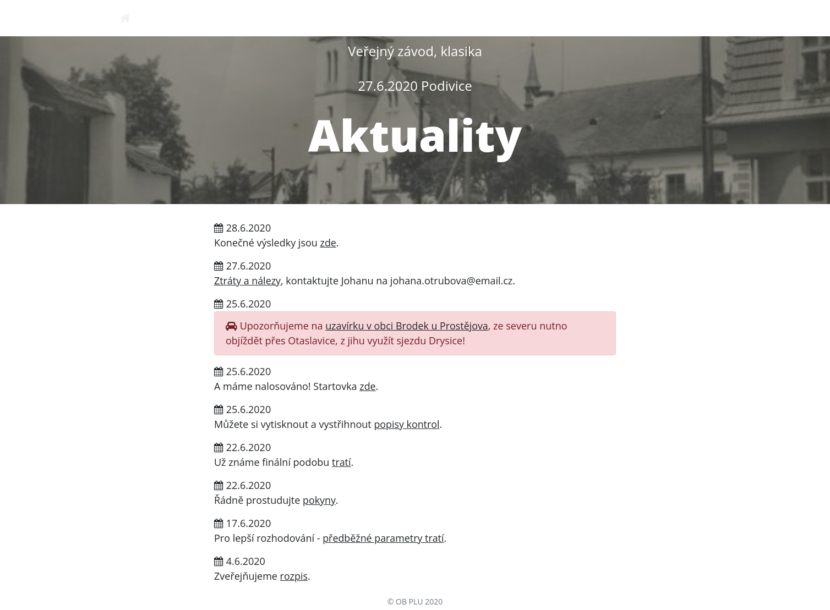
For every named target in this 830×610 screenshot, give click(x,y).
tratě (637, 18)
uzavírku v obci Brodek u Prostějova (407, 325)
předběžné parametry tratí (384, 538)
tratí (341, 462)
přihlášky (516, 18)
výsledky (690, 18)
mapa (461, 18)
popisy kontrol (407, 424)
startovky (581, 18)
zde (328, 242)
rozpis (361, 18)
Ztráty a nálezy (247, 280)
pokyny (412, 18)
